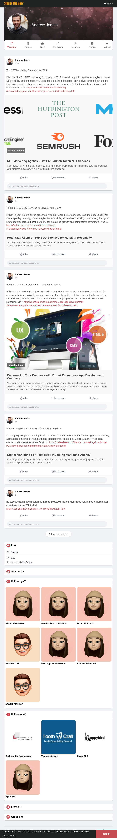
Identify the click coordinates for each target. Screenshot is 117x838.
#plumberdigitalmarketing (20, 446)
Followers (17, 714)
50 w (17, 422)
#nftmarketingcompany (42, 91)
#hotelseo (32, 228)
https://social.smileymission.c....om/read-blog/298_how (35, 508)
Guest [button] (108, 3)
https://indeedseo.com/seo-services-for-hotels (31, 225)
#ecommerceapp (15, 305)
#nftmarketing (62, 91)
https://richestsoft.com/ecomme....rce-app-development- (54, 302)
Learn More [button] (9, 835)
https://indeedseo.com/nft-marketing (46, 87)
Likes (14, 807)
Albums (15, 571)
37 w (17, 64)
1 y (16, 495)
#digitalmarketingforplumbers (50, 446)
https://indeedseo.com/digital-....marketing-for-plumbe (78, 442)
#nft (72, 91)
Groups (15, 817)
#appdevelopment (67, 305)
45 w (17, 278)
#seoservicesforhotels (49, 228)
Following (17, 581)
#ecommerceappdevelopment (41, 305)
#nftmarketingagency (17, 91)
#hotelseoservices (16, 228)
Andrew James (45, 25)
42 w (17, 201)
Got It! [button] (106, 834)
